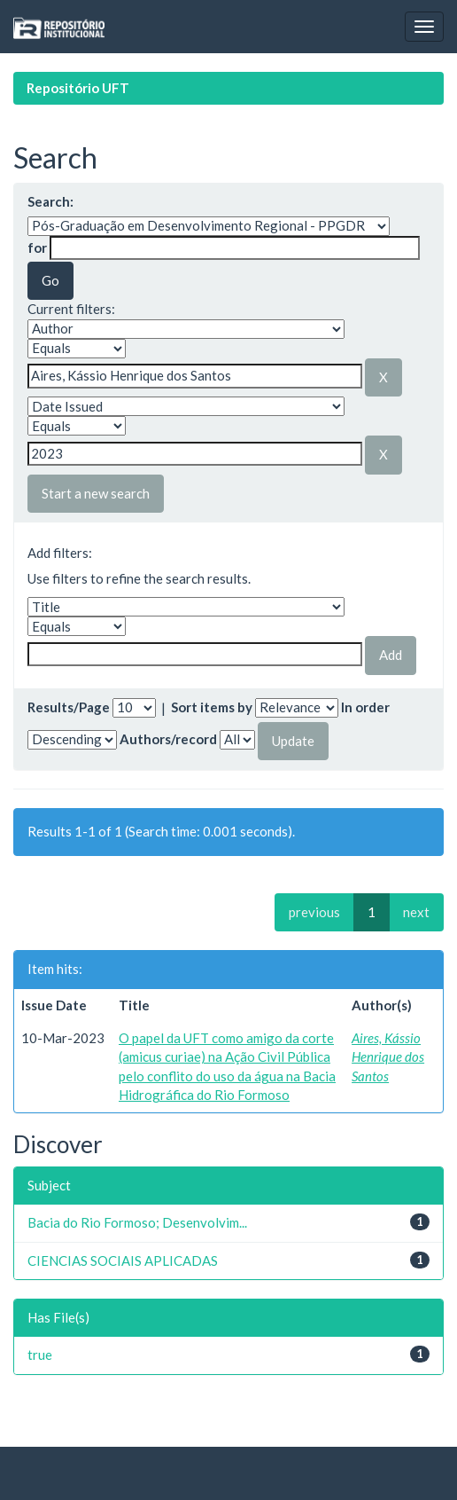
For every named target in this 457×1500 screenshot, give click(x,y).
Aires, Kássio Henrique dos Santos (388, 1057)
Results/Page (68, 707)
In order (365, 707)
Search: (50, 201)
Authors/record (168, 739)
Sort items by (211, 707)
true (39, 1355)
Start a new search (96, 493)
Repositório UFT (78, 88)
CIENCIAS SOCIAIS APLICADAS (122, 1260)
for (37, 247)
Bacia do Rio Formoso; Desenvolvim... (137, 1222)
